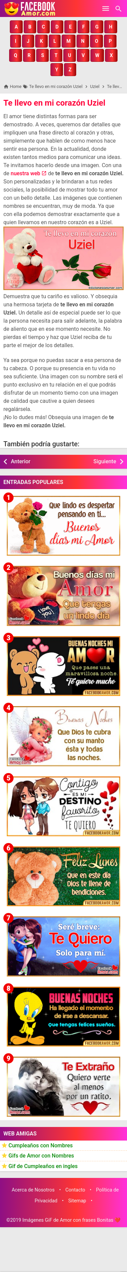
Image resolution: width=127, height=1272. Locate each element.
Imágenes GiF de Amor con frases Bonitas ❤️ (71, 1220)
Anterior (20, 461)
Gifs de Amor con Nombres (41, 1155)
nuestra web (25, 173)
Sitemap (77, 1201)
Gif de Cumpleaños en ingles (43, 1166)
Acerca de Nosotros (33, 1190)
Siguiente (104, 461)
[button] (16, 26)
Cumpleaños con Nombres (40, 1145)
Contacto (75, 1190)
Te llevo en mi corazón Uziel (54, 103)
